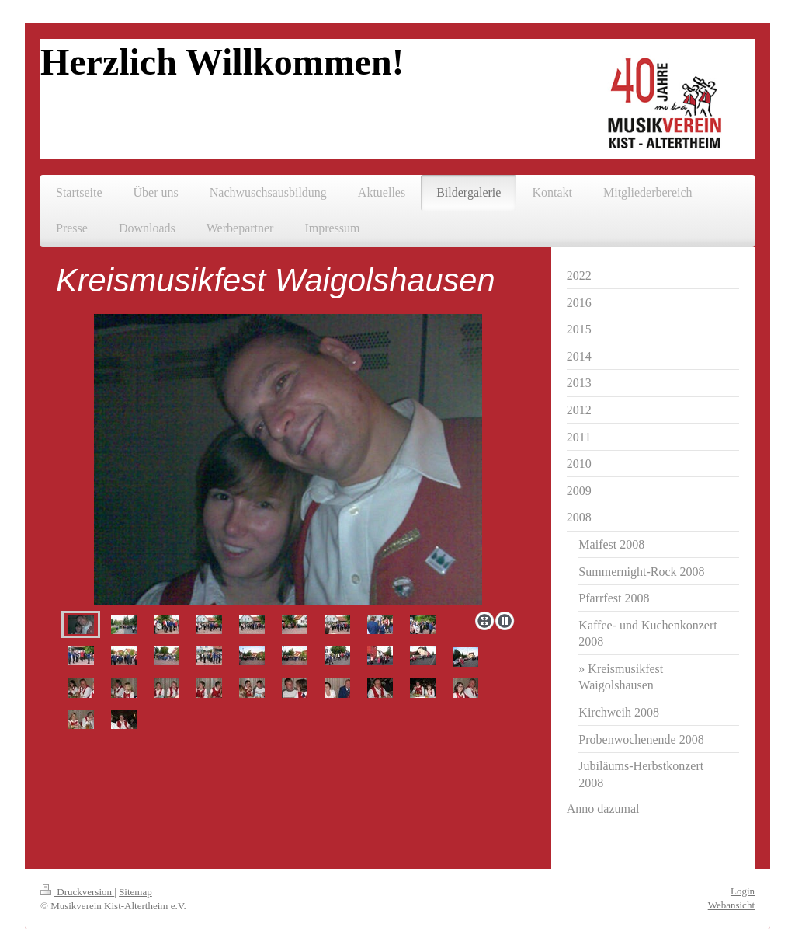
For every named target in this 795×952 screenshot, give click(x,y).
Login (743, 891)
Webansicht (731, 905)
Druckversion (77, 892)
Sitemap (135, 892)
